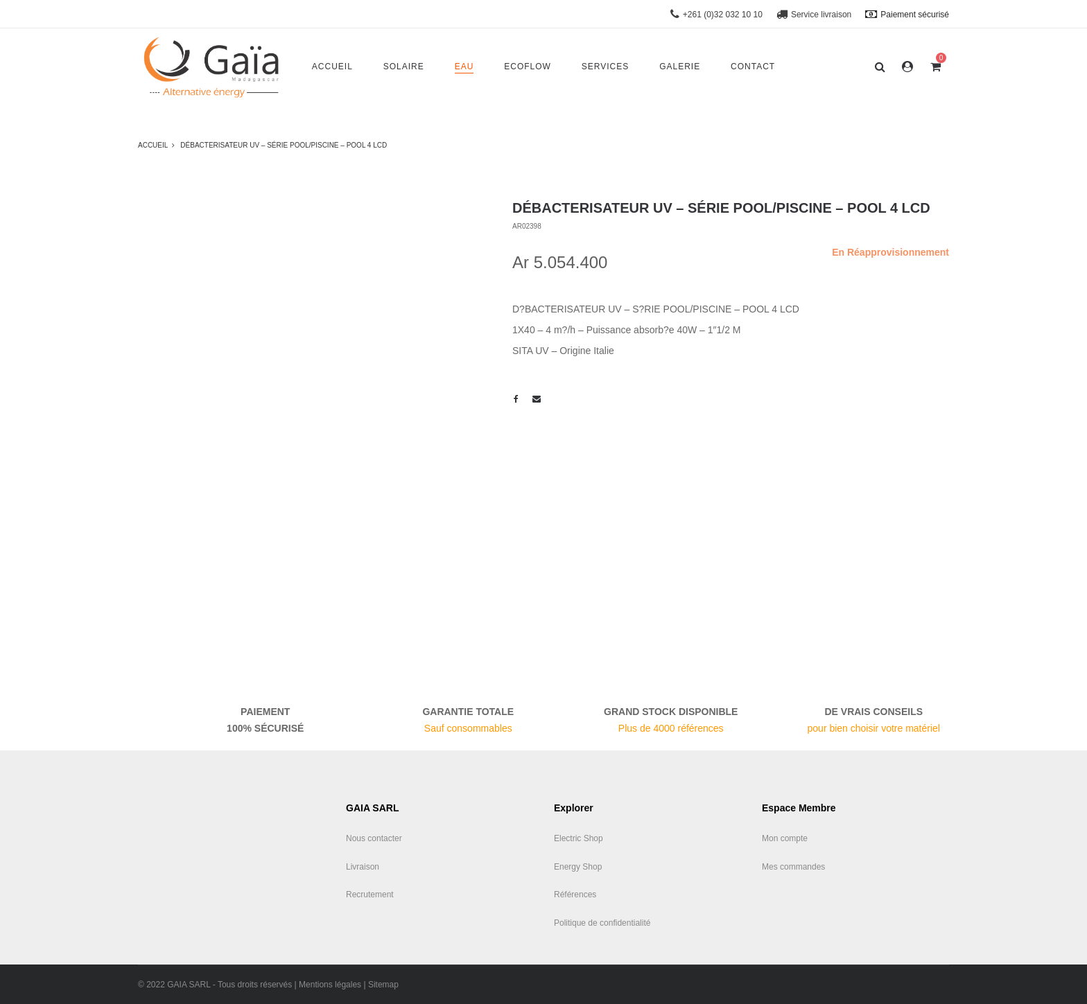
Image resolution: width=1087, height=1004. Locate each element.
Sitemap (383, 984)
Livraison (362, 867)
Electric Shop (578, 838)
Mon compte (785, 838)
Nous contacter (374, 838)
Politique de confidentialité (602, 923)
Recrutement (370, 894)
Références (575, 894)
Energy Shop (578, 867)
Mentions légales (330, 984)
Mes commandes (793, 867)
